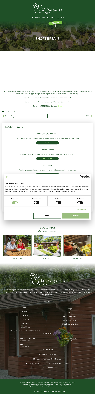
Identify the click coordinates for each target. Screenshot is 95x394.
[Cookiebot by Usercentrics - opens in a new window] (81, 176)
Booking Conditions (69, 320)
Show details (81, 209)
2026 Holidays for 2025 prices (47, 134)
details (60, 106)
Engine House (25, 327)
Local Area (25, 323)
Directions (25, 319)
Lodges (69, 309)
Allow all (75, 216)
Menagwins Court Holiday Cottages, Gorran (25, 331)
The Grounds (25, 311)
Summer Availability (47, 150)
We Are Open (47, 165)
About (25, 308)
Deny (47, 216)
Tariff (70, 312)
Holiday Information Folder (70, 324)
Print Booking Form (69, 316)
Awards (25, 315)
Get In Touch (47, 259)
